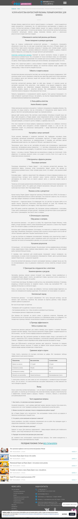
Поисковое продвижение (19, 491)
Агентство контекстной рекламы (21, 55)
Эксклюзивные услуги (18, 502)
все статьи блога (50, 443)
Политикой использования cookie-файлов (30, 514)
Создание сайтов (17, 500)
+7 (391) (48, 4)
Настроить (64, 514)
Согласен (72, 514)
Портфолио (14, 506)
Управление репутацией (18, 499)
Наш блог (13, 504)
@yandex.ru (48, 2)
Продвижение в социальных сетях (21, 497)
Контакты (14, 508)
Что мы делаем (15, 489)
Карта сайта (14, 510)
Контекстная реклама (18, 493)
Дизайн (15, 495)
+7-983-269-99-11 (42, 489)
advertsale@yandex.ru (43, 494)
